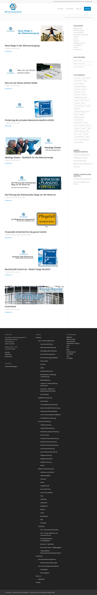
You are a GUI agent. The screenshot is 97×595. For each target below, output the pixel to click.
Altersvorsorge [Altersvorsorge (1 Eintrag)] (86, 78)
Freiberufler (43, 503)
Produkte (38, 337)
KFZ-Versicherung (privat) (47, 354)
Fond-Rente (10, 306)
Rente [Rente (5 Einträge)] (85, 122)
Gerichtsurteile (78, 32)
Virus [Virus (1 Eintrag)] (80, 133)
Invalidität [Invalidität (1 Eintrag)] (77, 103)
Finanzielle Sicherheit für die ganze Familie (25, 232)
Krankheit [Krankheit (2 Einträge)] (87, 106)
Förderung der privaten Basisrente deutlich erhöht (29, 120)
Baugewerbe (44, 506)
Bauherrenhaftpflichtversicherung (50, 408)
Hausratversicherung (46, 344)
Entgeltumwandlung (46, 459)
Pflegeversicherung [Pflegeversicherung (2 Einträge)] (79, 117)
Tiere (75, 47)
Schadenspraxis (78, 43)
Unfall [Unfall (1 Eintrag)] (89, 128)
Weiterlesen (9, 51)
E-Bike (42, 368)
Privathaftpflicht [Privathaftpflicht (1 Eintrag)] (78, 120)
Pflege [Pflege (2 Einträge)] (75, 114)
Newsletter (41, 579)
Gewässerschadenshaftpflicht (48, 411)
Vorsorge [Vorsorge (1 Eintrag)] (86, 133)
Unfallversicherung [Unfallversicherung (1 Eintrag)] (79, 131)
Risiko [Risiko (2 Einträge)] (75, 125)
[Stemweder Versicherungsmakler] (13, 9)
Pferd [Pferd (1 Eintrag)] (87, 111)
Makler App (89, 1)
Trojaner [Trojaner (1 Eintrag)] (83, 128)
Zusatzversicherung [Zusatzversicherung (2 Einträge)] (84, 139)
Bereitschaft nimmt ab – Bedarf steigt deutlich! (27, 269)
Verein (42, 513)
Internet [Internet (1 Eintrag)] (87, 100)
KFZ (75, 39)
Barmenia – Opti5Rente (47, 544)
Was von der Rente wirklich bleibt (21, 83)
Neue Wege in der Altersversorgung (22, 45)
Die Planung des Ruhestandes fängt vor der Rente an (30, 194)
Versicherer (77, 167)
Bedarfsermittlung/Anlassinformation (83, 164)
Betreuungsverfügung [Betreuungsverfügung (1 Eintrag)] (80, 86)
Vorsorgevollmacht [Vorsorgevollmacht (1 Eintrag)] (79, 136)
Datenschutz (8, 356)
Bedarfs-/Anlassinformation (46, 469)
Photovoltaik (44, 361)
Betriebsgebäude (45, 380)
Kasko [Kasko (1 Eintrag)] (82, 103)
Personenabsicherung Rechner (82, 179)
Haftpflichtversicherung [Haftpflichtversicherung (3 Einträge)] (80, 97)
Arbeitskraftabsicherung (47, 428)
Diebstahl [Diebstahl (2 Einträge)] (84, 89)
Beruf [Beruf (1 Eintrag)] (85, 80)
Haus (75, 37)
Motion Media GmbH (49, 592)
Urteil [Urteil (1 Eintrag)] (87, 131)
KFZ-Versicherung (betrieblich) (49, 358)
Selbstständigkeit (45, 475)
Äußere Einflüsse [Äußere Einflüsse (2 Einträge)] (78, 142)
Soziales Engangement (78, 66)
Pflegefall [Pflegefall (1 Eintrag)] (81, 114)
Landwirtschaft (44, 486)
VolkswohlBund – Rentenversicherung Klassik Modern (50, 552)
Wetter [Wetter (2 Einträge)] (87, 136)
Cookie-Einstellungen (11, 366)
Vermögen (22, 197)
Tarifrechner (39, 556)
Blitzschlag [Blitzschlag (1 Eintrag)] (77, 89)
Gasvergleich (44, 569)
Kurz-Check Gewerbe (46, 492)
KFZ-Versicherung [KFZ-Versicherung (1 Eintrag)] (78, 106)
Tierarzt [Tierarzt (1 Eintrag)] (89, 125)
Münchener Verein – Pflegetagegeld (50, 547)
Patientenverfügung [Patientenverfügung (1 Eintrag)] (79, 111)
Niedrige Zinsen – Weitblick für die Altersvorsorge (29, 157)
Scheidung (43, 499)
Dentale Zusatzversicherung (48, 442)
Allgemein (8, 48)
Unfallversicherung (45, 425)
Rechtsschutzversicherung (48, 347)
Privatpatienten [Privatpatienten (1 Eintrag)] (78, 122)
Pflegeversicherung (46, 455)
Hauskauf (43, 479)
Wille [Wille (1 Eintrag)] (75, 139)
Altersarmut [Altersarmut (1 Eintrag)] (77, 78)
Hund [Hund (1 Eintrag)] (81, 100)
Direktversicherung (45, 462)
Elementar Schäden (78, 60)
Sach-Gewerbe (44, 394)
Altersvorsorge (15, 48)
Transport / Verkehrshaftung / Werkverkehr (49, 384)
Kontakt (7, 352)
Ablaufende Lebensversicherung (49, 432)
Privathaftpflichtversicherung (48, 404)
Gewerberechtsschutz (46, 371)
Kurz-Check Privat (45, 489)
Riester (42, 465)
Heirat (42, 482)
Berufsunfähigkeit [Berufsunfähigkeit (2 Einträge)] (79, 83)
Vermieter (43, 523)
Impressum (8, 354)
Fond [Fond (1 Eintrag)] (83, 92)
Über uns (38, 576)
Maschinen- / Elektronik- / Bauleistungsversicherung (47, 390)
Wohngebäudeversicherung (48, 351)
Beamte (42, 509)
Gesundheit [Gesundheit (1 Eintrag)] (77, 94)
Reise (41, 496)
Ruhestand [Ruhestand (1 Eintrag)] (82, 125)
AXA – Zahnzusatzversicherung (49, 530)
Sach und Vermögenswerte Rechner (81, 183)
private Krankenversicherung (48, 452)
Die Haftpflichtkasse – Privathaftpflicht (46, 540)
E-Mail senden (81, 1)
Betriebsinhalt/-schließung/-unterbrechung (48, 376)
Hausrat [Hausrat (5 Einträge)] (76, 100)
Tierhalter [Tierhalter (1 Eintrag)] (76, 128)
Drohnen (43, 364)
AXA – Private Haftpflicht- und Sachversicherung (49, 534)
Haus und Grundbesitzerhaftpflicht (50, 415)
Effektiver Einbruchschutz (79, 63)
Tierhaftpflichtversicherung (48, 418)
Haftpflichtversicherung (80, 158)
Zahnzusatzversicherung (47, 448)
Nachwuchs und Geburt (47, 472)
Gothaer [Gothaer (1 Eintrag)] (84, 94)
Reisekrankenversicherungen (48, 563)
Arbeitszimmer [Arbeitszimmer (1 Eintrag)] (78, 80)
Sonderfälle (77, 45)
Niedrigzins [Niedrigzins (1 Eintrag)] (77, 108)
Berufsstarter (44, 516)
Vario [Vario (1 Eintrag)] (75, 133)
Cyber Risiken (44, 401)
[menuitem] (60, 8)
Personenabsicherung (80, 161)
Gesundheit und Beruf (25, 234)
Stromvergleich (44, 573)
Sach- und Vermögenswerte (82, 155)
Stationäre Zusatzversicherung (49, 445)
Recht (75, 41)
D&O (41, 519)
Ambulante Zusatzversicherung (49, 438)
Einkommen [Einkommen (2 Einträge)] (77, 92)
